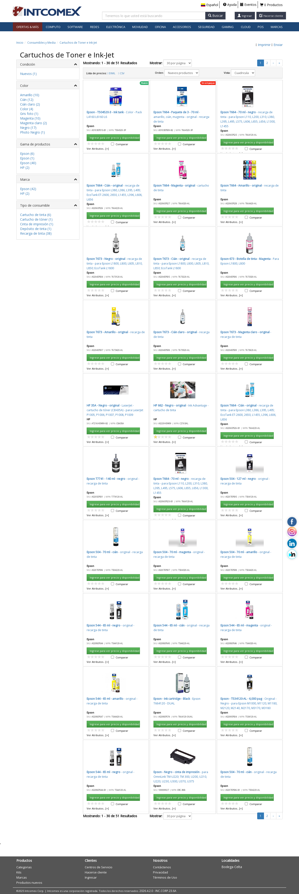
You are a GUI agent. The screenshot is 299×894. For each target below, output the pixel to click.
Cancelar (195, 453)
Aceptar (174, 453)
